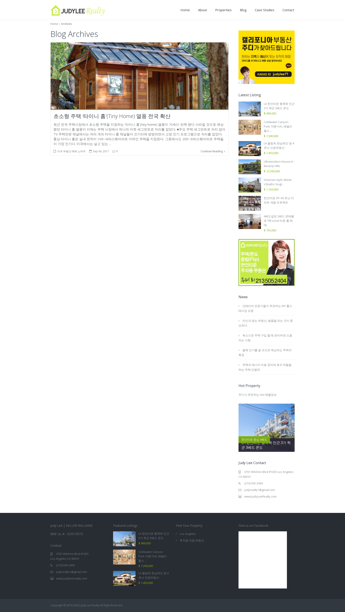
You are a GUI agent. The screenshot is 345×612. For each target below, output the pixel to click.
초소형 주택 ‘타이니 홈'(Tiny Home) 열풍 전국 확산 (112, 116)
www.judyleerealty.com (71, 578)
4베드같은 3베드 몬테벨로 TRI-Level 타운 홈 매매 (279, 220)
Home (185, 10)
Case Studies (264, 10)
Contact (288, 10)
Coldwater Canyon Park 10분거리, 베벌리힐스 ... (278, 126)
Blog (243, 10)
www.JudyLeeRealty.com (260, 496)
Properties (223, 10)
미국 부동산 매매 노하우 (71, 151)
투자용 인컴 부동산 (192, 540)
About (202, 10)
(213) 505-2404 (253, 483)
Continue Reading (213, 151)
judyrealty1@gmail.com (259, 490)
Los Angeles (188, 534)
